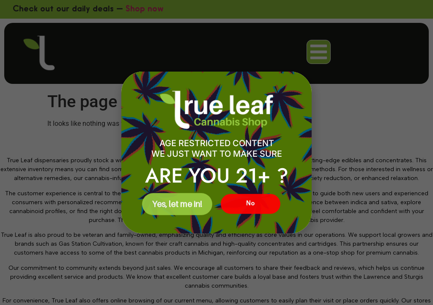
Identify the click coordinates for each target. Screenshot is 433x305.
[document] (216, 152)
